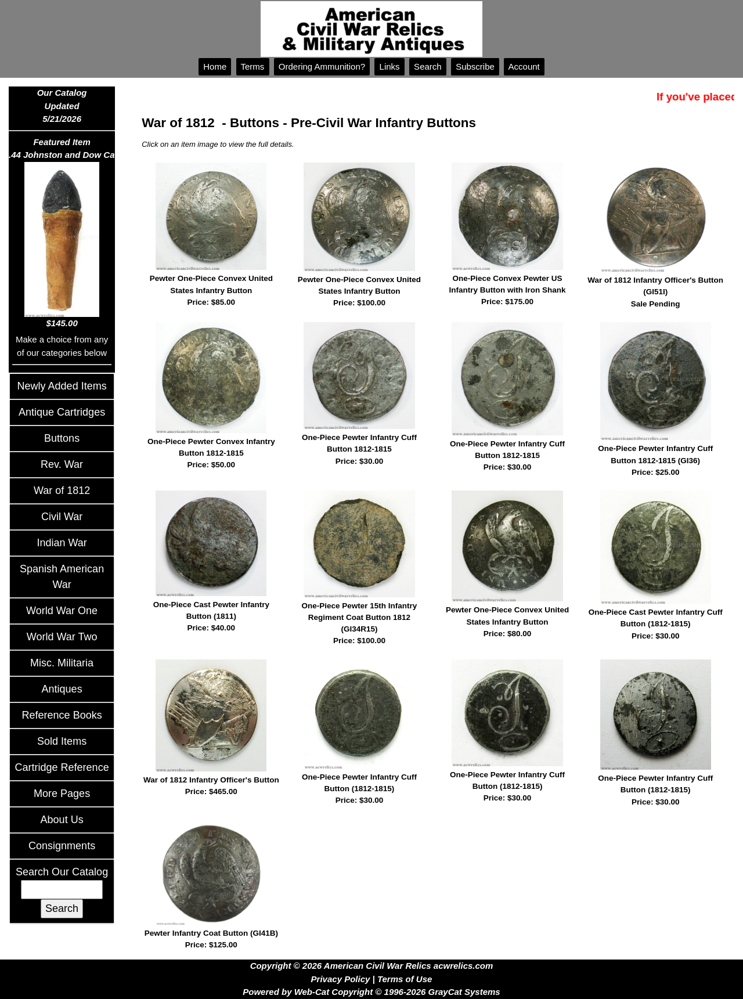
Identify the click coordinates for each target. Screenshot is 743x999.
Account (524, 66)
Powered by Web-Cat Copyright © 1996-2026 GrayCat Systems (371, 992)
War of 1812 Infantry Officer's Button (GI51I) (655, 293)
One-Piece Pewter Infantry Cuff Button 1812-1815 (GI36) (655, 461)
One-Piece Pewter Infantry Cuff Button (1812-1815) (359, 790)
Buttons (62, 438)
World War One (62, 610)
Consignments (61, 846)
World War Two (62, 637)
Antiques (62, 689)
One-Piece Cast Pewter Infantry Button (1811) (211, 617)
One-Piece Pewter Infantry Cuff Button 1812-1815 (359, 450)
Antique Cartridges (62, 412)
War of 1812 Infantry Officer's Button (211, 787)
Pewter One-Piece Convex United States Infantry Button (211, 291)
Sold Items (61, 741)
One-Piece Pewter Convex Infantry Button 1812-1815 (211, 454)
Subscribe (475, 66)
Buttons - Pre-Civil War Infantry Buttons (353, 123)
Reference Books (62, 715)
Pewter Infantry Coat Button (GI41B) (211, 940)
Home (215, 66)
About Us (62, 819)
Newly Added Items (62, 386)
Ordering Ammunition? (322, 66)
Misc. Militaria (61, 663)
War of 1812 (62, 490)
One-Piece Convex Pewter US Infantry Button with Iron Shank (507, 291)
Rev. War (62, 464)
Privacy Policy (340, 979)
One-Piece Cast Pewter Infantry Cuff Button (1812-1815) (655, 625)
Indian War (61, 543)
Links (389, 66)
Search (428, 66)
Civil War (61, 516)
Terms (253, 66)
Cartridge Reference (62, 767)
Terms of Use (404, 979)
